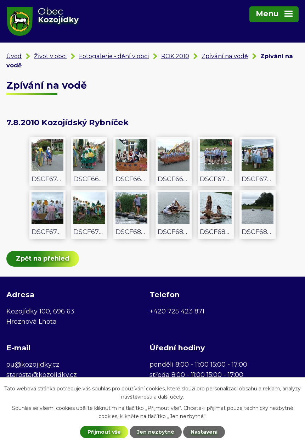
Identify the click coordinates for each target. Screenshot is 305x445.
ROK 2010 (175, 56)
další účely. (171, 397)
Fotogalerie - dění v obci (114, 56)
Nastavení (204, 432)
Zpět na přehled (42, 258)
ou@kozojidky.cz (33, 364)
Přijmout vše (104, 432)
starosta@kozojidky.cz (41, 375)
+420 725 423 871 (176, 311)
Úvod (14, 56)
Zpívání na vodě (225, 56)
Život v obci (50, 56)
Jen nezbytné (155, 432)
